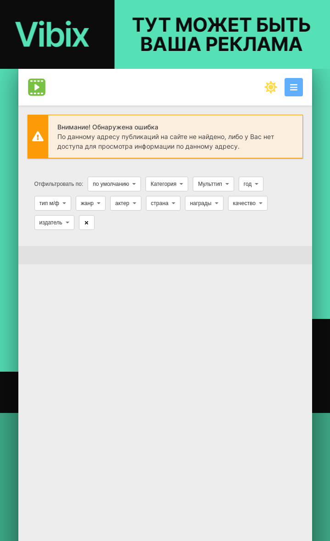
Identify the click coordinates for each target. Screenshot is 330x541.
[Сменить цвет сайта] (271, 87)
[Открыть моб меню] (294, 87)
